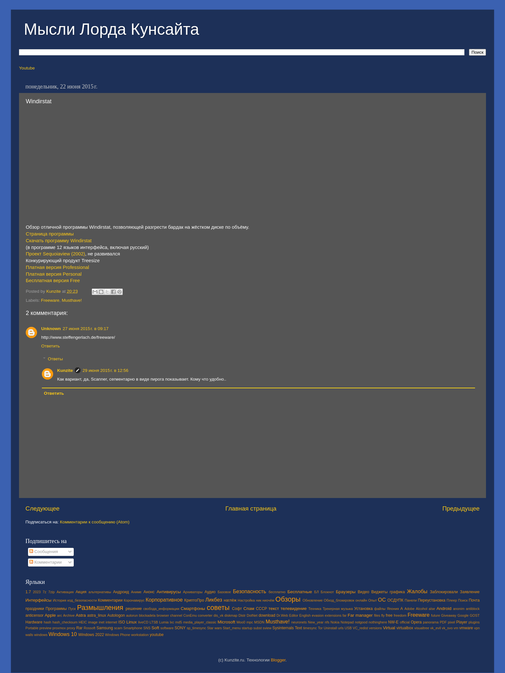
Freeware (50, 300)
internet (111, 622)
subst (257, 628)
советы (218, 608)
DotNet (252, 615)
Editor (293, 615)
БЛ (316, 592)
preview (45, 628)
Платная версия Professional (57, 267)
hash (47, 622)
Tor (320, 628)
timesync (310, 628)
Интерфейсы (38, 600)
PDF (443, 622)
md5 (178, 622)
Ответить (50, 346)
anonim (458, 609)
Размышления (100, 608)
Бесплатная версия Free (53, 280)
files (377, 615)
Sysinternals (283, 628)
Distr (241, 615)
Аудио (210, 592)
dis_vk (219, 615)
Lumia (163, 622)
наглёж (230, 600)
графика (397, 592)
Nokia (334, 622)
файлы (380, 609)
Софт (237, 608)
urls (340, 628)
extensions (333, 615)
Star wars (214, 628)
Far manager (360, 615)
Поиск (463, 600)
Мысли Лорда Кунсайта (111, 29)
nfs (327, 622)
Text (298, 628)
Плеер (452, 600)
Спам (248, 608)
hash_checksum (65, 622)
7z (44, 592)
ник (259, 600)
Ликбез (213, 600)
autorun (132, 615)
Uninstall (330, 628)
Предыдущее (461, 508)
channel (176, 615)
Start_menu (232, 628)
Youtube (27, 68)
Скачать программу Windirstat (58, 240)
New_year (316, 622)
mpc (249, 622)
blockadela (147, 615)
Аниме (136, 592)
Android (444, 608)
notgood (361, 622)
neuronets (299, 622)
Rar (79, 628)
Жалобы (417, 591)
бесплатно (277, 592)
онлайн (361, 600)
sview (267, 628)
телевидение (294, 608)
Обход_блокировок (339, 600)
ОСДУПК (395, 600)
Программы (56, 608)
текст (274, 608)
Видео (363, 592)
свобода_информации (161, 609)
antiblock (473, 609)
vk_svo (447, 628)
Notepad (347, 622)
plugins (474, 622)
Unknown (51, 328)
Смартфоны (193, 608)
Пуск (72, 609)
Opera (416, 622)
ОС (382, 600)
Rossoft (90, 628)
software (167, 628)
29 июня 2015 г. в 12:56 (105, 370)
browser (163, 615)
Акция (81, 592)
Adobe (409, 609)
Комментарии (45, 562)
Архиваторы (193, 592)
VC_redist (360, 628)
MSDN (259, 622)
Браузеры (346, 591)
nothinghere (378, 622)
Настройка (246, 600)
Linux (131, 622)
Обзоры (287, 599)
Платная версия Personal (53, 274)
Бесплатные (299, 591)
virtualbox (404, 628)
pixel (451, 622)
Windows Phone (117, 635)
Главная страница (251, 508)
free (389, 615)
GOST (475, 615)
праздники (34, 608)
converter (205, 615)
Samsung (104, 628)
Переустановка (431, 600)
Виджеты (379, 592)
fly (383, 615)
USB (348, 628)
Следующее (42, 508)
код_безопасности (82, 600)
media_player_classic (199, 622)
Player (461, 622)
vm (456, 628)
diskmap (230, 615)
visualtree (421, 628)
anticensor (34, 615)
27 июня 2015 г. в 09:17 (86, 328)
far (345, 615)
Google (463, 615)
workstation (140, 635)
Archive (69, 615)
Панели (411, 600)
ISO (121, 622)
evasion (318, 615)
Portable (31, 628)
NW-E (393, 622)
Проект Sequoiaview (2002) (55, 253)
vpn (477, 628)
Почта (474, 600)
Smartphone (132, 628)
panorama (431, 622)
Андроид (121, 592)
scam (118, 628)
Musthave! (72, 300)
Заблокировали (444, 592)
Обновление (312, 600)
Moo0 (241, 622)
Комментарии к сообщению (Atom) (94, 522)
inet (101, 622)
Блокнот (327, 592)
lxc (172, 622)
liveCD (143, 622)
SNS (146, 628)
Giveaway (448, 615)
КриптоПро (194, 600)
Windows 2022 (91, 634)
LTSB (153, 622)
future (435, 615)
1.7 (28, 592)
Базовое (224, 592)
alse (432, 609)
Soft (155, 627)
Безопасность (249, 591)
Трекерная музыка (338, 609)
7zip (51, 592)
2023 (37, 592)
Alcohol (421, 609)
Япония (393, 609)
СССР (261, 608)
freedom (400, 615)
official (404, 622)
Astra (81, 615)
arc (59, 615)
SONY (180, 628)
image (93, 622)
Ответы (55, 358)
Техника (314, 609)
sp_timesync (196, 628)
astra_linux (96, 615)
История (59, 600)
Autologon (116, 615)
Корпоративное (164, 600)
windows (40, 635)
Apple (50, 615)
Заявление (470, 592)
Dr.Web (282, 615)
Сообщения (43, 551)
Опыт (372, 600)
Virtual (389, 627)
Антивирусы (169, 591)
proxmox (59, 628)
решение (134, 608)
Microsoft (226, 622)
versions (375, 628)
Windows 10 (62, 634)
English (304, 615)
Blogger (278, 660)
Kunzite (65, 370)
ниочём (268, 600)
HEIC (83, 622)
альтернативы (100, 592)
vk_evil (435, 628)
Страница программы (50, 233)
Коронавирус (134, 600)
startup (247, 628)
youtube (157, 634)
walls (29, 635)
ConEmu (190, 615)
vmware (466, 628)
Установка (363, 608)
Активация (65, 592)
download (267, 615)
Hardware (34, 622)
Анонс (148, 592)
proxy (71, 628)
